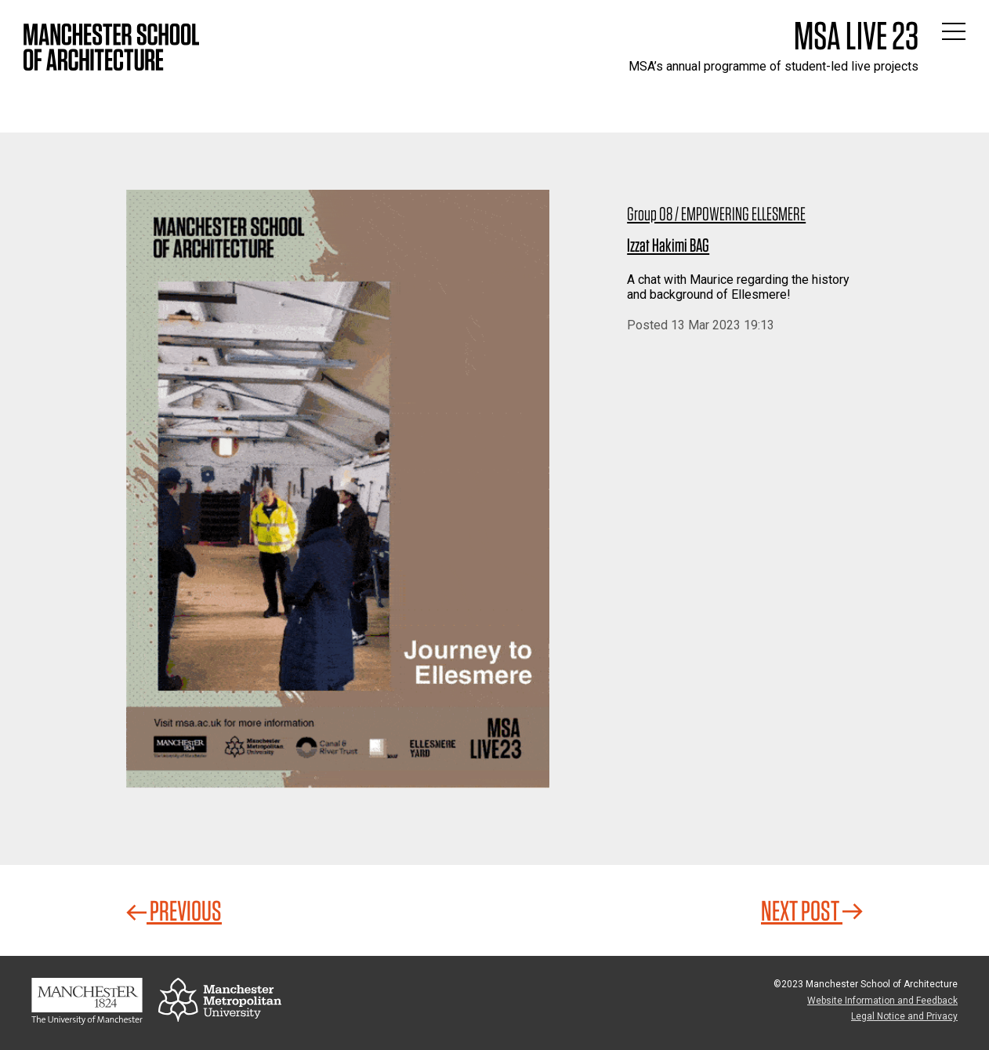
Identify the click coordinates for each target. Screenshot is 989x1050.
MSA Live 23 (856, 35)
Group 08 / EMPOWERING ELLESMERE (716, 213)
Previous (174, 910)
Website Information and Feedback (882, 1000)
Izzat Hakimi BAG (668, 245)
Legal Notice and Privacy (904, 1016)
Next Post (812, 910)
